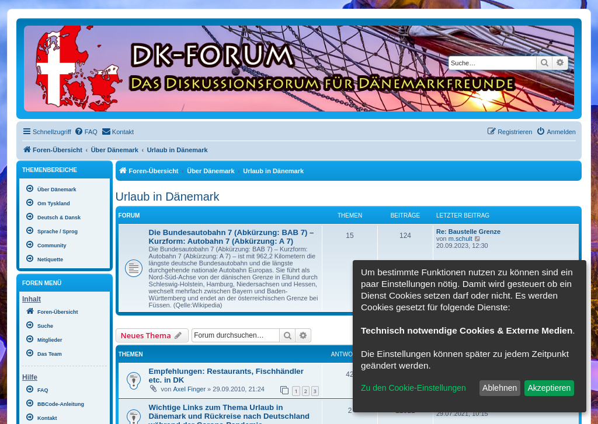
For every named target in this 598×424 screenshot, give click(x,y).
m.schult (460, 238)
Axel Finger (189, 389)
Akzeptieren (549, 388)
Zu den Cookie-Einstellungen (413, 388)
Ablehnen (499, 388)
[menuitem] (86, 132)
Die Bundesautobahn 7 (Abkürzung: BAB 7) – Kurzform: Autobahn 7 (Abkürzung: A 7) (231, 237)
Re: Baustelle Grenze (468, 231)
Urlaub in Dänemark (168, 196)
